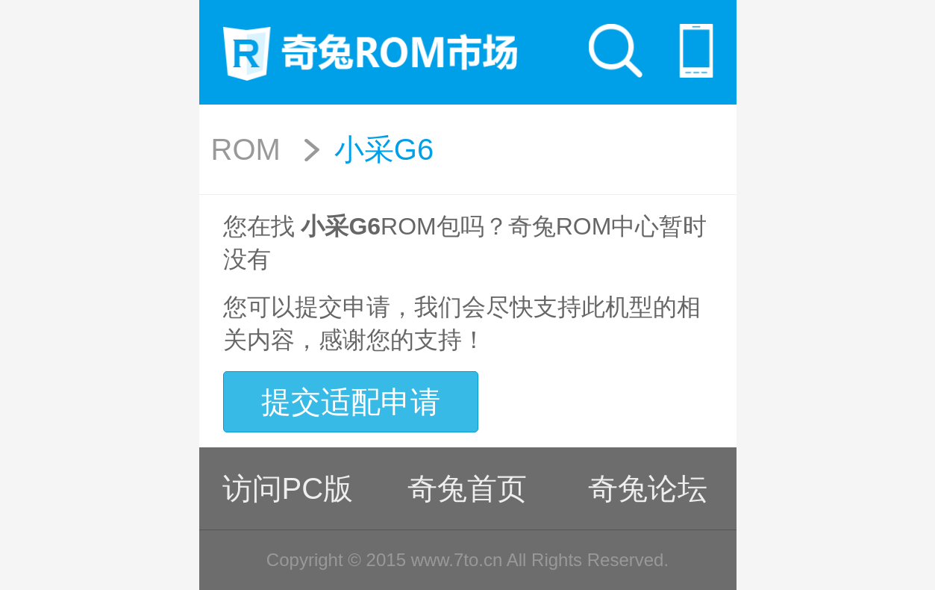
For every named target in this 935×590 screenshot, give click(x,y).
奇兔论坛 (647, 488)
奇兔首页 (467, 488)
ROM (246, 149)
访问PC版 (288, 488)
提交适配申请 (350, 401)
